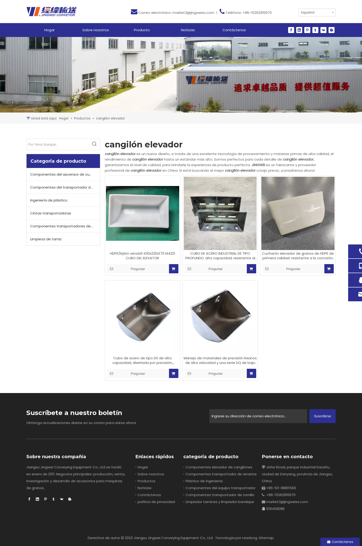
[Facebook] (291, 30)
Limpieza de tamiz (46, 239)
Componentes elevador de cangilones (219, 467)
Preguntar (126, 268)
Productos (146, 481)
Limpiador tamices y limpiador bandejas (220, 501)
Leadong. (250, 537)
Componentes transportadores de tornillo (65, 226)
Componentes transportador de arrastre (221, 474)
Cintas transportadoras (50, 213)
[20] (181, 75)
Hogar (143, 467)
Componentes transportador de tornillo (220, 494)
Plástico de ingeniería (204, 481)
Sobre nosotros (151, 474)
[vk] (323, 30)
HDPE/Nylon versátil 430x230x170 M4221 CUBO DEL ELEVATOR (142, 255)
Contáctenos (149, 494)
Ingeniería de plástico (48, 200)
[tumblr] (315, 30)
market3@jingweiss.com (193, 12)
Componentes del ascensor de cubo (62, 174)
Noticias (144, 487)
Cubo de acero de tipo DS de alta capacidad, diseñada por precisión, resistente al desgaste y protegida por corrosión (142, 360)
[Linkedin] (299, 30)
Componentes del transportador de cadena (65, 187)
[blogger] (332, 30)
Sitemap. (266, 537)
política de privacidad (156, 501)
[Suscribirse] (322, 416)
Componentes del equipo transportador (221, 487)
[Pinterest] (307, 30)
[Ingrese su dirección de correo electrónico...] (258, 416)
